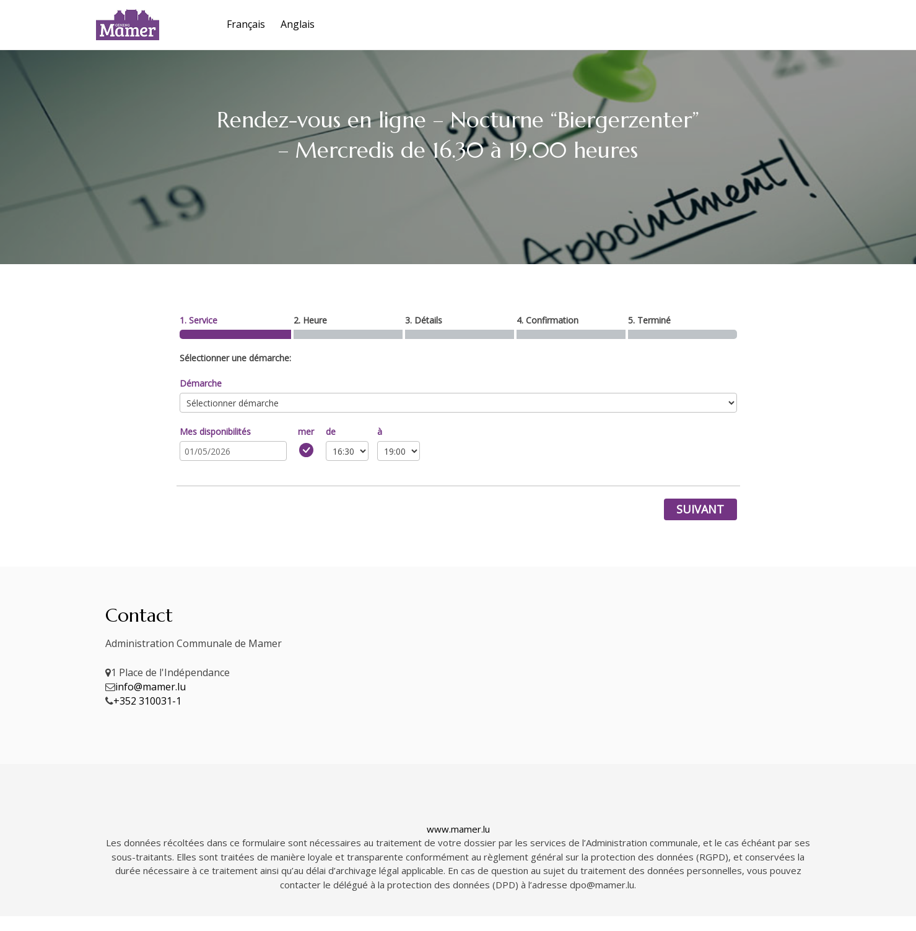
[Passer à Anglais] (296, 24)
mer (306, 431)
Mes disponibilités (215, 431)
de (331, 431)
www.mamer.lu (458, 829)
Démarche (201, 383)
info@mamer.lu (150, 686)
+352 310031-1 (147, 701)
